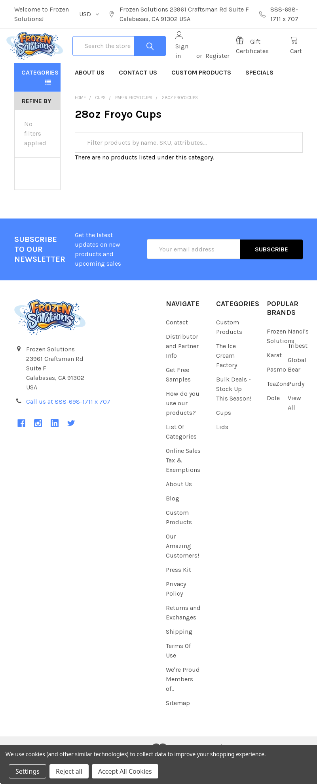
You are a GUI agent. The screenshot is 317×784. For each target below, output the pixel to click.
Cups (223, 437)
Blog (172, 522)
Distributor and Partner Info (182, 370)
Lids (222, 451)
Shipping (179, 655)
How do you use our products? (182, 427)
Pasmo (276, 393)
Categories (40, 96)
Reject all (69, 771)
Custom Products (201, 96)
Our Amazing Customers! (182, 570)
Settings (27, 771)
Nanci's (298, 355)
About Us (89, 96)
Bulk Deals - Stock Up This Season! (233, 413)
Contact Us (138, 96)
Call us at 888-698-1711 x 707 (68, 425)
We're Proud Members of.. (183, 703)
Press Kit (178, 594)
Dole (273, 422)
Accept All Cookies (125, 771)
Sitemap (178, 727)
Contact (177, 346)
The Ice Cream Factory (226, 379)
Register (215, 67)
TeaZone (278, 407)
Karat (274, 379)
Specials (259, 96)
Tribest (298, 369)
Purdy (296, 407)
